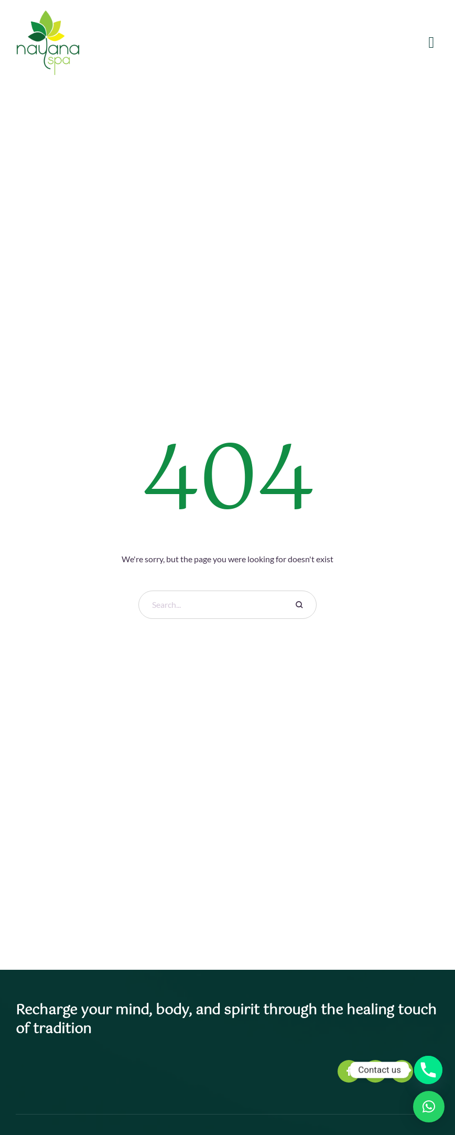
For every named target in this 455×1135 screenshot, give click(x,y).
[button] (429, 1106)
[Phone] (428, 1070)
